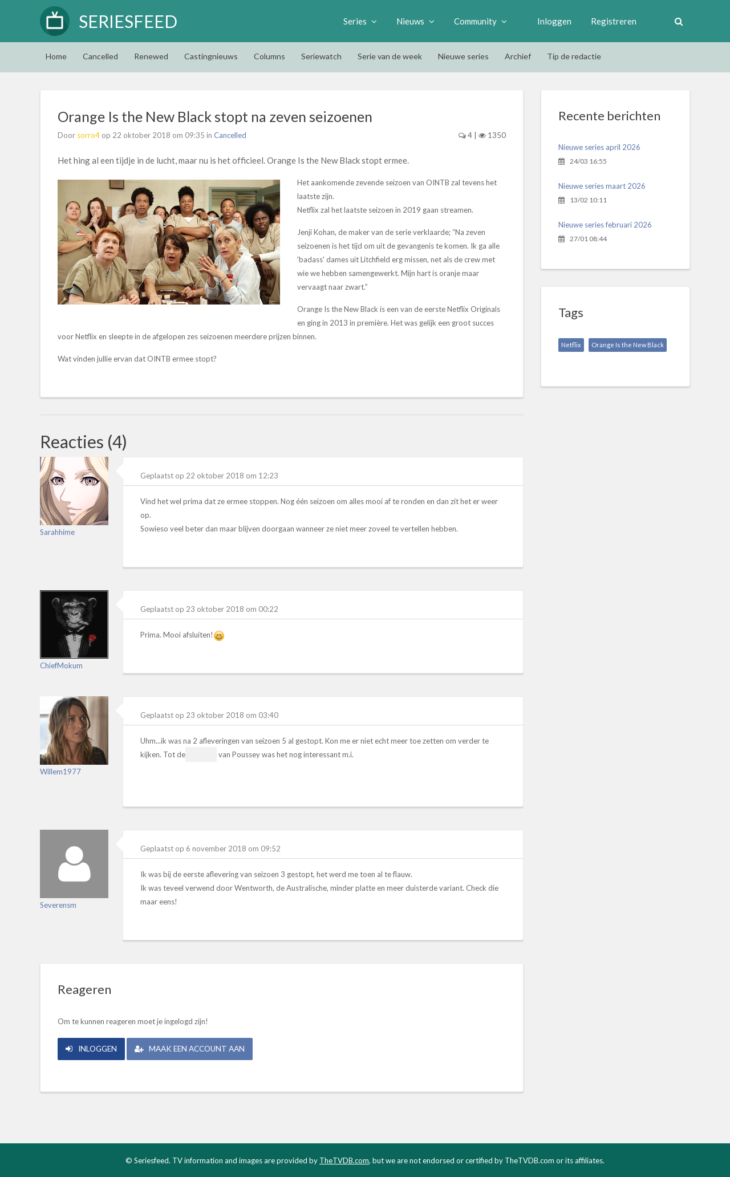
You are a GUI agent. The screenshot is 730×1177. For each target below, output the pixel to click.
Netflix (571, 344)
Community (478, 21)
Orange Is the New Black (627, 344)
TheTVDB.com (344, 1159)
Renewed (151, 56)
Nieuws (414, 21)
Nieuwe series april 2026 (599, 147)
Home (56, 56)
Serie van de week (390, 56)
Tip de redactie (574, 56)
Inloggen (553, 21)
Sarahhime (57, 532)
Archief (518, 56)
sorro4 (88, 135)
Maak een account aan (197, 1048)
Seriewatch (321, 56)
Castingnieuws (211, 56)
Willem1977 (60, 771)
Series (358, 21)
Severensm (58, 905)
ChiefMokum (61, 665)
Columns (269, 56)
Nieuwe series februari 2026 (605, 224)
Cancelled (100, 56)
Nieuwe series (463, 56)
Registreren (612, 21)
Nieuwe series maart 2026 (602, 185)
